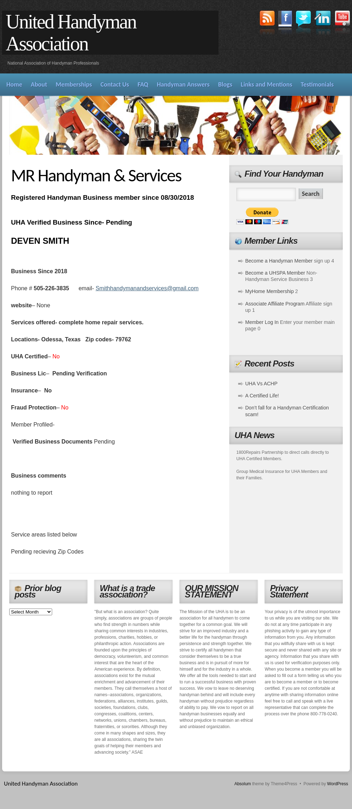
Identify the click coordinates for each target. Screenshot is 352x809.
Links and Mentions (266, 84)
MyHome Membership (269, 291)
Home (14, 84)
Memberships (74, 84)
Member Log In (262, 322)
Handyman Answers (183, 84)
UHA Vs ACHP (261, 383)
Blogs (225, 84)
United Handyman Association (71, 33)
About (39, 84)
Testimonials (317, 84)
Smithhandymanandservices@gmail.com (146, 288)
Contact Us (114, 84)
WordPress (337, 783)
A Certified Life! (262, 395)
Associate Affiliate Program (274, 304)
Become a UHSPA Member (275, 273)
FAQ (143, 84)
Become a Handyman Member (279, 261)
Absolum (242, 783)
